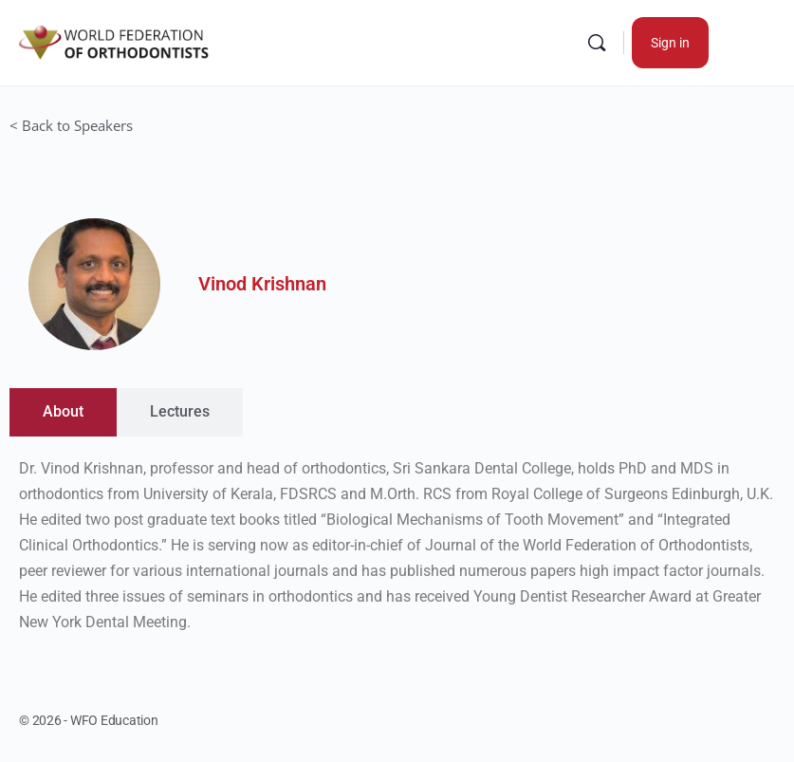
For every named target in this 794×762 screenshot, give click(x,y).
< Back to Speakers (71, 125)
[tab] (63, 412)
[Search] (597, 42)
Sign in (670, 42)
